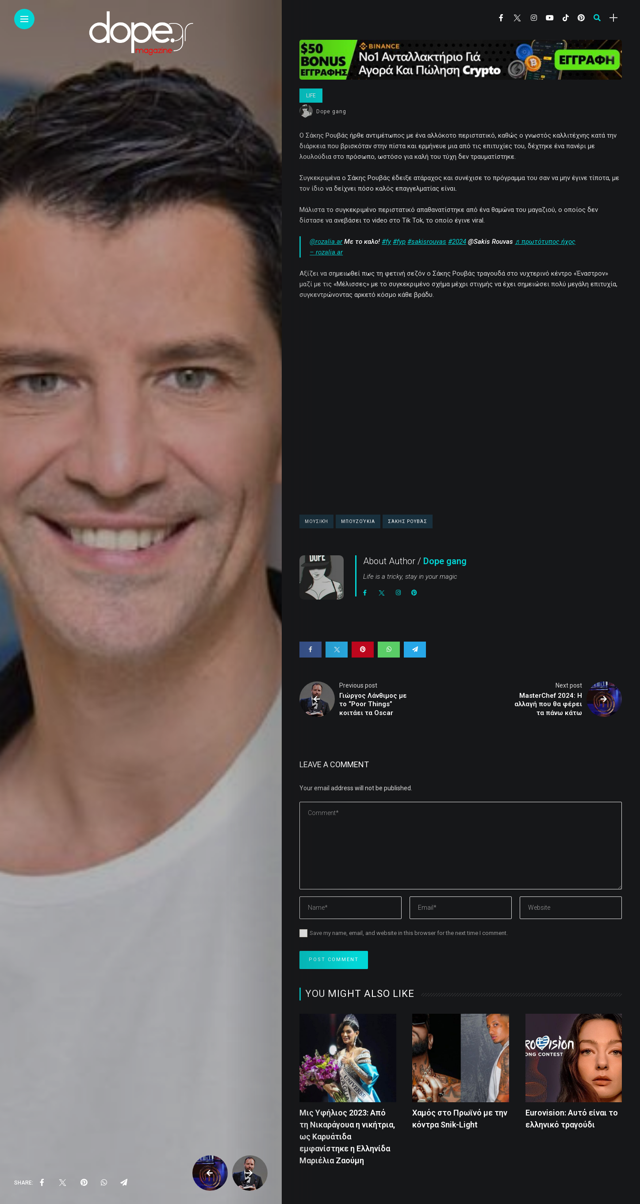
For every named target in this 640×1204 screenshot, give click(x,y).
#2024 (457, 242)
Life (311, 95)
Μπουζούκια (358, 521)
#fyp (399, 242)
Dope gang (331, 111)
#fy (386, 242)
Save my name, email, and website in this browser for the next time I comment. (409, 933)
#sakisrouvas (426, 242)
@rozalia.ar (326, 242)
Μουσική (316, 521)
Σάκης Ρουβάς (407, 521)
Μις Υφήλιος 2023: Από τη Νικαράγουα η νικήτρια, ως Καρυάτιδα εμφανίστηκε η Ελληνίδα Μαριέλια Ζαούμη (347, 1136)
